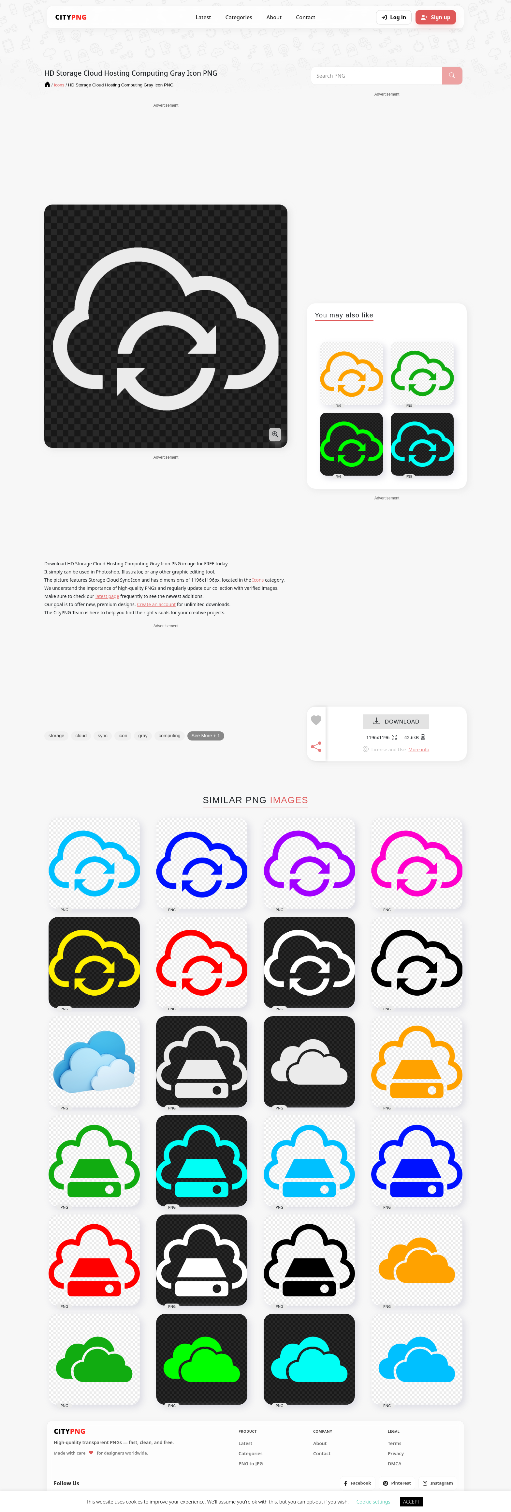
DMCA (395, 1464)
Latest (203, 17)
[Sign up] (436, 17)
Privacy (396, 1454)
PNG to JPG (251, 1464)
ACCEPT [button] (411, 1501)
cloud (81, 735)
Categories (238, 17)
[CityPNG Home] (71, 17)
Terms (395, 1443)
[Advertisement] (165, 154)
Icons (258, 580)
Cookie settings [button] (373, 1501)
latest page (107, 596)
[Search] (452, 75)
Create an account (156, 604)
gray (142, 735)
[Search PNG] (376, 75)
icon (123, 735)
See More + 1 (206, 735)
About (274, 17)
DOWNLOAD (396, 722)
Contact (305, 17)
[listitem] (357, 1483)
